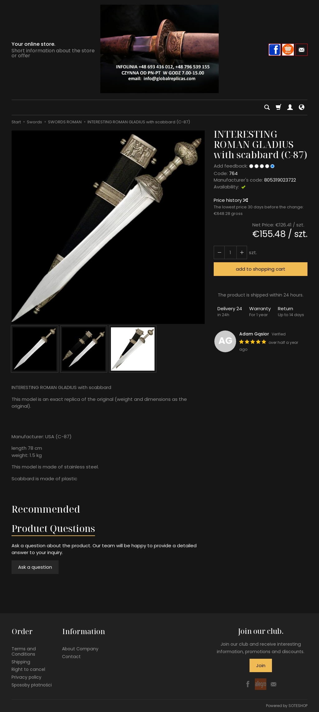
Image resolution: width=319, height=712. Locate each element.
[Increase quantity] (219, 252)
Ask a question (35, 567)
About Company (80, 648)
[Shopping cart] (278, 107)
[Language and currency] (301, 107)
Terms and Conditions (24, 651)
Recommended (46, 509)
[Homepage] (159, 49)
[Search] (267, 107)
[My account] (290, 107)
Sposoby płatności (32, 684)
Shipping (21, 661)
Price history (230, 200)
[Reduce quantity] (241, 252)
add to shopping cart (260, 269)
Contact (71, 656)
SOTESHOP (297, 705)
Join (260, 665)
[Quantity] (230, 252)
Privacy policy (26, 677)
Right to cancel (28, 669)
